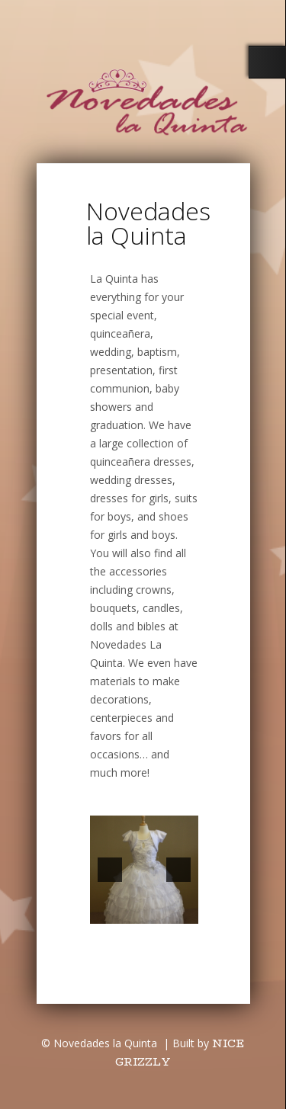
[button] (110, 869)
